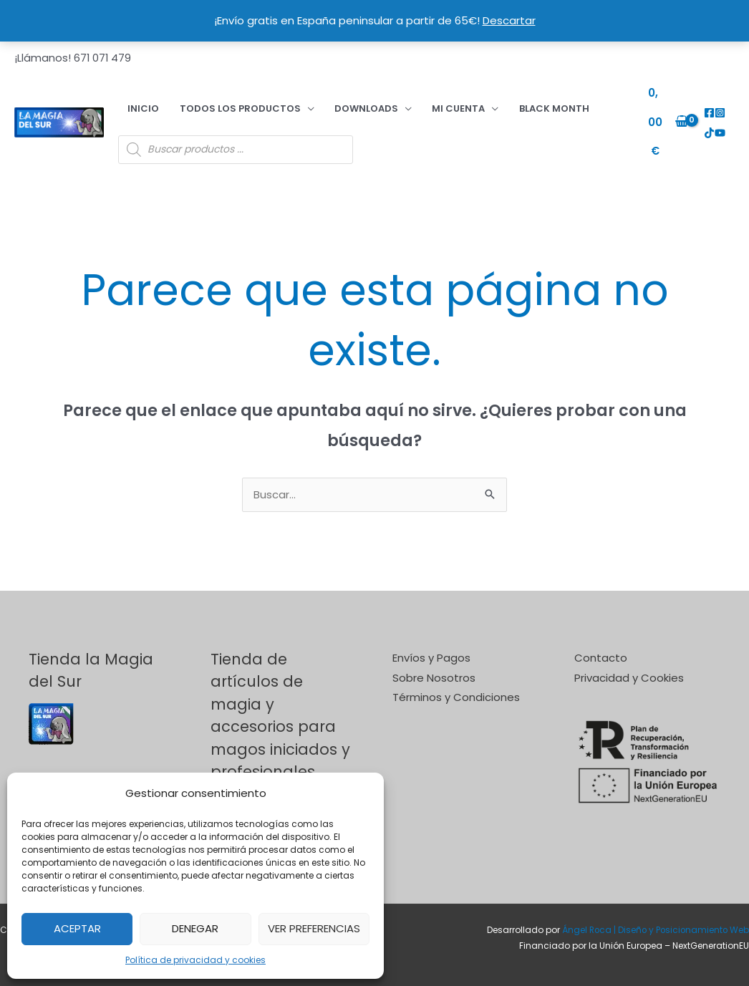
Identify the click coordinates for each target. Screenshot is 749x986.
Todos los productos (213, 102)
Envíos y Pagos (431, 645)
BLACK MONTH (478, 102)
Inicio (134, 102)
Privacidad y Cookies (629, 665)
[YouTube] (706, 126)
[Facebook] (706, 107)
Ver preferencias (314, 928)
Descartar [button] (509, 20)
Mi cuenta (398, 102)
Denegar (195, 928)
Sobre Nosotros (433, 665)
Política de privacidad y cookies (195, 960)
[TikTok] (728, 107)
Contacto (600, 645)
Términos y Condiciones (456, 685)
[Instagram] (717, 107)
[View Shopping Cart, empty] (660, 116)
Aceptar (77, 928)
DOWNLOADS (323, 102)
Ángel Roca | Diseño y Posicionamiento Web (653, 918)
